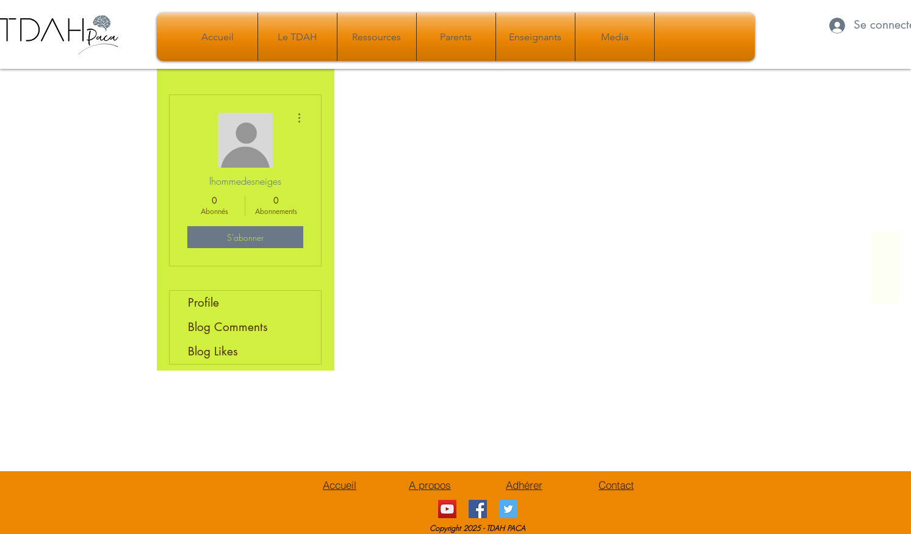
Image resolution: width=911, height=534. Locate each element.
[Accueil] (340, 485)
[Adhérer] (524, 485)
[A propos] (430, 485)
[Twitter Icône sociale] (508, 509)
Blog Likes (213, 351)
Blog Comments (228, 327)
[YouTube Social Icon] (447, 509)
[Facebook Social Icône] (478, 509)
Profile (203, 302)
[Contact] (616, 485)
